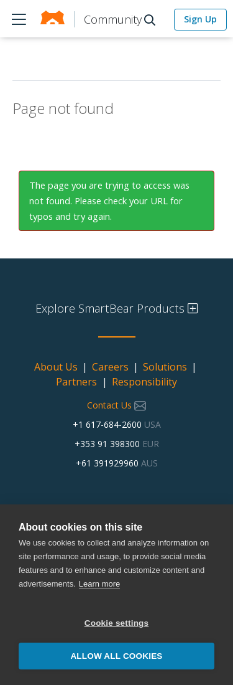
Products (18, 18)
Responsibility (144, 382)
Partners (76, 382)
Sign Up (200, 19)
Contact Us (116, 405)
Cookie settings (117, 623)
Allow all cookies (116, 656)
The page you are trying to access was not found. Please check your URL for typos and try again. (109, 200)
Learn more (99, 583)
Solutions (165, 367)
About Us (56, 367)
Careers (110, 367)
